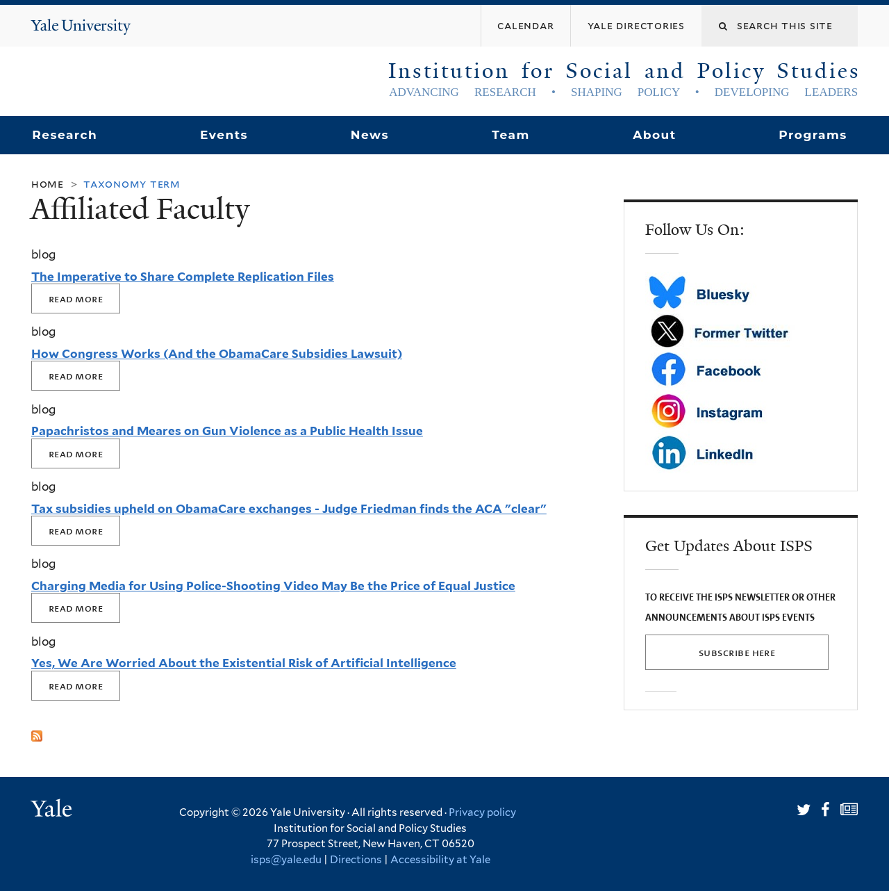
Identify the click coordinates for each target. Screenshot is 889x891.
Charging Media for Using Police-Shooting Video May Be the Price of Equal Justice (273, 586)
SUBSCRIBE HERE (737, 652)
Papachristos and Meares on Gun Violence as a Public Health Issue (227, 431)
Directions (356, 859)
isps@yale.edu (286, 859)
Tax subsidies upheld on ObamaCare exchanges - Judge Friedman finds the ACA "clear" (289, 509)
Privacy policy (482, 812)
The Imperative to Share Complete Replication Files (182, 277)
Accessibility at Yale (440, 859)
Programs (813, 135)
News (370, 135)
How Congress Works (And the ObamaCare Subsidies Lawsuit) (216, 354)
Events (224, 135)
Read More (76, 298)
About (654, 135)
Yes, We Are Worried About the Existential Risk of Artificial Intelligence (243, 663)
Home (47, 183)
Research (64, 135)
